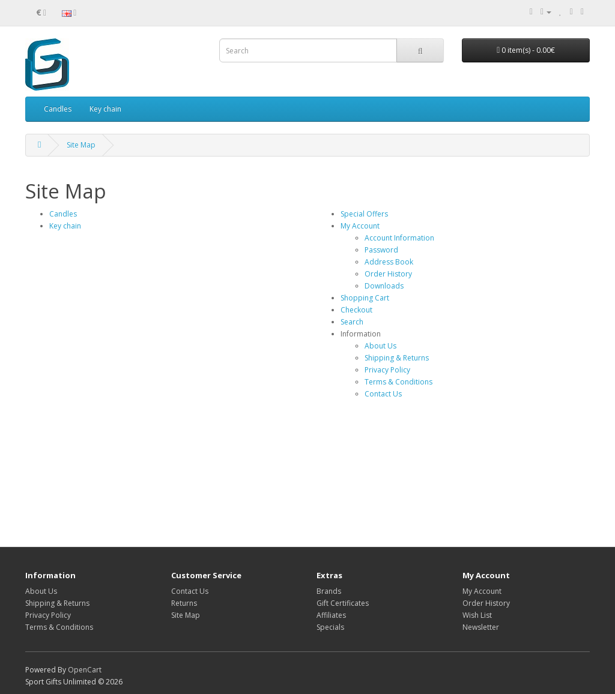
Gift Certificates (343, 603)
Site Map (81, 145)
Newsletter (480, 627)
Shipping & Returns (397, 358)
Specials (330, 627)
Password (381, 250)
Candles (57, 109)
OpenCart (84, 670)
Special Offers (364, 214)
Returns (184, 603)
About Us (380, 346)
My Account (360, 226)
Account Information (399, 238)
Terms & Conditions (398, 382)
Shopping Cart (365, 298)
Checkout (356, 310)
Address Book (389, 262)
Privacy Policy (387, 370)
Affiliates (331, 615)
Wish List (477, 615)
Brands (329, 591)
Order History (388, 274)
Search (352, 322)
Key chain (105, 109)
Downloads (384, 286)
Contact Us (383, 394)
